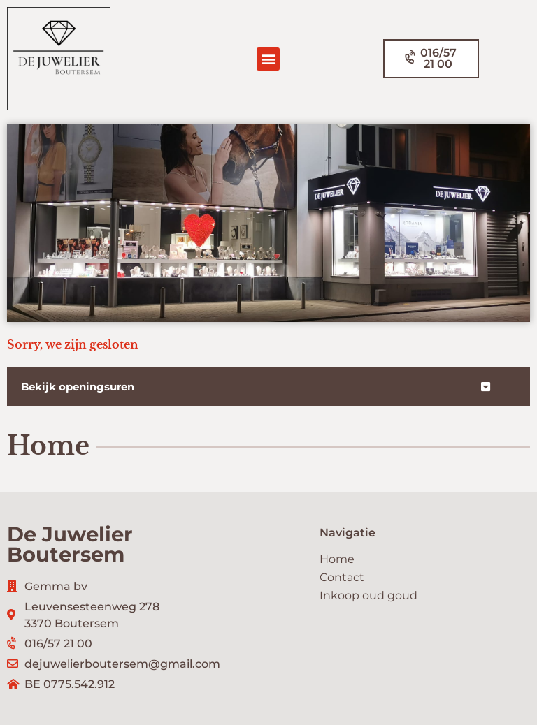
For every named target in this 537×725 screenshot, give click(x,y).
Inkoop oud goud (368, 595)
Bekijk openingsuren (77, 386)
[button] (268, 59)
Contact (342, 577)
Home (337, 559)
